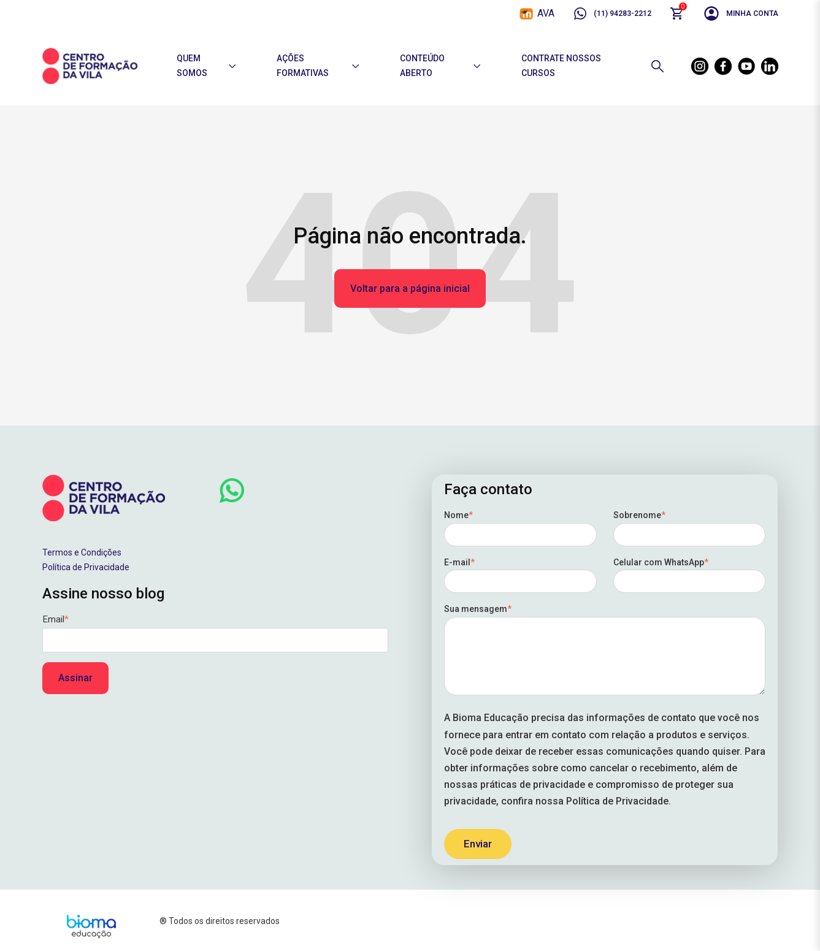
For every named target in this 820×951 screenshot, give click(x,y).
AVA (545, 13)
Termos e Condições (81, 552)
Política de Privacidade (85, 567)
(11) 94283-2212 (612, 13)
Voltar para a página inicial (410, 288)
